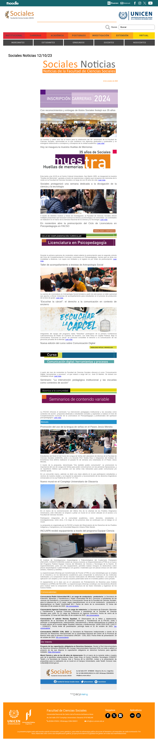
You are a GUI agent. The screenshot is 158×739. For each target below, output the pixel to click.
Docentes (109, 43)
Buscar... (114, 27)
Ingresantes (18, 43)
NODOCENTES (139, 43)
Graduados (79, 43)
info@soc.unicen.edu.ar (95, 721)
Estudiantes (48, 43)
